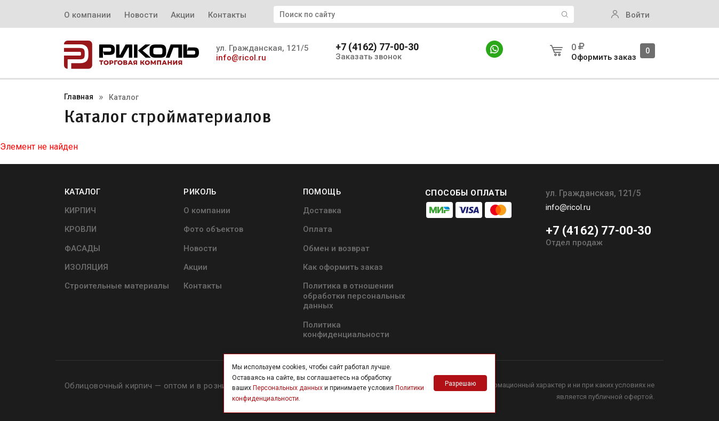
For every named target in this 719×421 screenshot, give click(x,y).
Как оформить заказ (343, 267)
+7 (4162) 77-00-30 (377, 47)
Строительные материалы (117, 286)
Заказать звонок (368, 56)
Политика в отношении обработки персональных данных (354, 295)
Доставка (322, 210)
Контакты (227, 15)
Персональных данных (288, 388)
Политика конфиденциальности (346, 329)
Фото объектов (213, 229)
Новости (141, 15)
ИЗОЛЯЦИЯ (86, 267)
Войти (630, 15)
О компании (87, 15)
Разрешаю (460, 383)
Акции (183, 15)
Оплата (317, 229)
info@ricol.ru (241, 58)
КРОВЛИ (81, 229)
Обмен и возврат (336, 248)
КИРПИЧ (80, 210)
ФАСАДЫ (82, 248)
